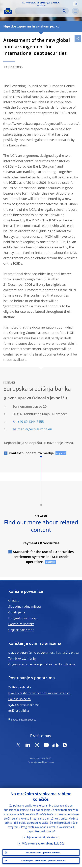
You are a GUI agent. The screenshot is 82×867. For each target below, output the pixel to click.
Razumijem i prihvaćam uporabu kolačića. (43, 860)
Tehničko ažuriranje (22, 658)
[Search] (39, 11)
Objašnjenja (16, 612)
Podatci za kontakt (21, 624)
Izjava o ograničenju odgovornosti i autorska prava (43, 653)
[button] (75, 3)
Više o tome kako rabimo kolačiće (43, 843)
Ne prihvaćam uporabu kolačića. (43, 852)
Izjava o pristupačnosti (24, 705)
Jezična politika (18, 711)
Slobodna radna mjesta (24, 606)
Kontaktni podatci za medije (31, 453)
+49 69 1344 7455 (31, 421)
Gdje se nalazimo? (21, 630)
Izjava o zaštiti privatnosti (43, 837)
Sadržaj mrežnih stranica (23, 719)
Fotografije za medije (22, 618)
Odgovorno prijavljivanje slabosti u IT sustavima (41, 664)
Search (64, 11)
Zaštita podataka (19, 687)
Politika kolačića (19, 699)
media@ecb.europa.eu (35, 429)
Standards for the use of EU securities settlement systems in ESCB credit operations (43, 556)
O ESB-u (14, 601)
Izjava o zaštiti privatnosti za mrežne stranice (39, 693)
